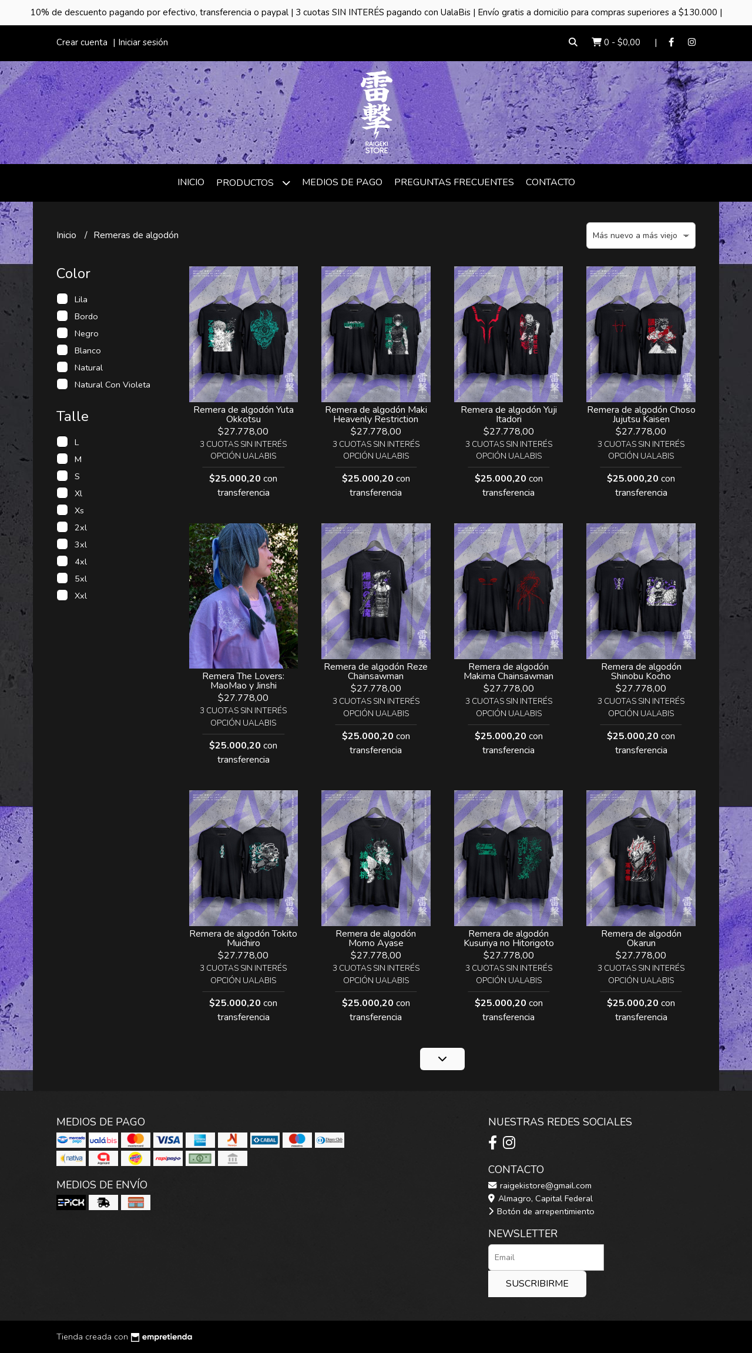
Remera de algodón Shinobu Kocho (641, 671)
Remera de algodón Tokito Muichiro (243, 938)
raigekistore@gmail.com (540, 1185)
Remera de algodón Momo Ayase (375, 938)
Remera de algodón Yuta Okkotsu (243, 414)
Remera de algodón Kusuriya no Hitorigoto (509, 938)
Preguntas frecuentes (454, 182)
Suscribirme (537, 1283)
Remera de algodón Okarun (641, 938)
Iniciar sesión (143, 42)
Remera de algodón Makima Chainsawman (508, 671)
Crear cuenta (82, 42)
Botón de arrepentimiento (541, 1211)
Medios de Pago (342, 182)
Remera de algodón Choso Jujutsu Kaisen (641, 414)
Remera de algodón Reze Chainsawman (376, 671)
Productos (253, 183)
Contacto (550, 182)
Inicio (190, 182)
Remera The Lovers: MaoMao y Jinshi (243, 681)
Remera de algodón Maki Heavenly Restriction (376, 414)
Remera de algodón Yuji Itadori (509, 414)
